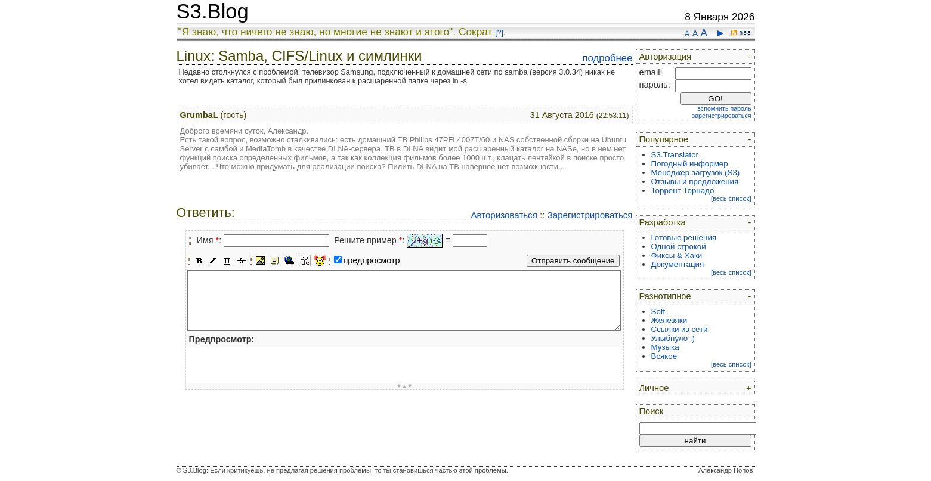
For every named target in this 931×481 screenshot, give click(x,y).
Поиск (651, 411)
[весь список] (731, 198)
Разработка (662, 222)
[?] (499, 33)
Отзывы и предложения (695, 181)
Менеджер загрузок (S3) (695, 172)
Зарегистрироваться (590, 215)
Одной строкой (678, 246)
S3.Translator (675, 154)
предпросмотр (372, 260)
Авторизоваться (504, 215)
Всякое (664, 356)
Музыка (665, 347)
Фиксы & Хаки (677, 255)
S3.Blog (213, 11)
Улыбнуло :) (673, 338)
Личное (654, 388)
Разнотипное (665, 296)
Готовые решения (684, 237)
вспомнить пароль (724, 108)
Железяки (669, 320)
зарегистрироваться (721, 115)
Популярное (664, 139)
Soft (658, 311)
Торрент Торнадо (683, 190)
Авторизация (665, 56)
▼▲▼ (404, 386)
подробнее (607, 58)
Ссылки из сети (679, 329)
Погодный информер (689, 163)
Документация (677, 264)
